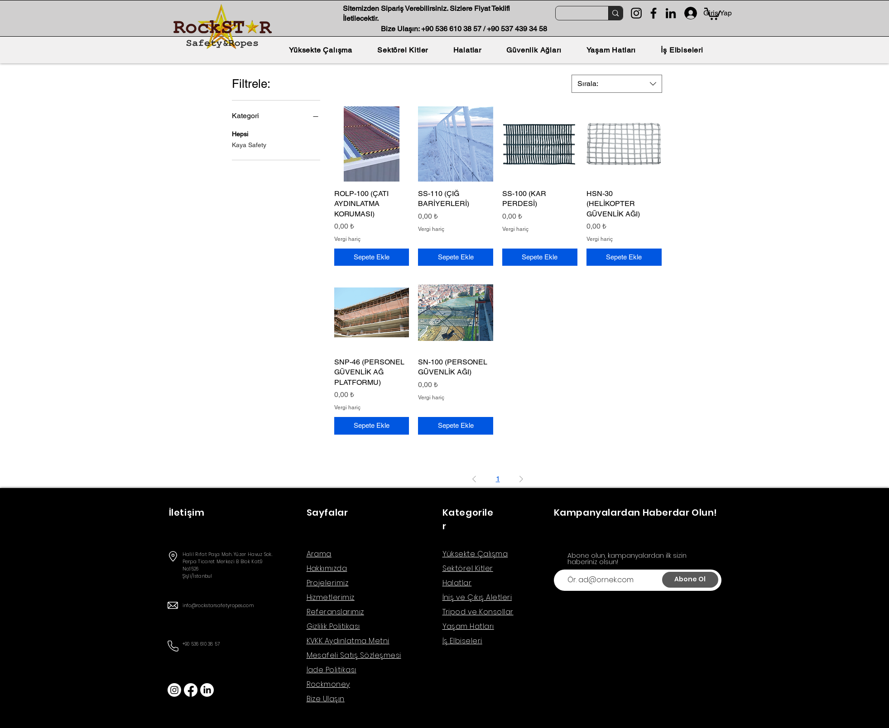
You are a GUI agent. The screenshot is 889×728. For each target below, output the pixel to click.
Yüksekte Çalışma (475, 554)
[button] (712, 13)
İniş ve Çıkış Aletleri (477, 597)
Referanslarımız (335, 612)
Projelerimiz (328, 583)
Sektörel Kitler (467, 568)
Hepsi (240, 133)
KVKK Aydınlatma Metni (348, 641)
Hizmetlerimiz (331, 597)
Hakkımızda (327, 568)
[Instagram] (636, 13)
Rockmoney (328, 684)
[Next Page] (521, 479)
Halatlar (457, 583)
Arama (319, 554)
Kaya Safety (249, 144)
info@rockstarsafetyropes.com (218, 605)
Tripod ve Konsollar (478, 612)
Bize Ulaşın (326, 699)
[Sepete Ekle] (371, 257)
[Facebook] (653, 13)
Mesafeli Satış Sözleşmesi (354, 655)
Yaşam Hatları (468, 626)
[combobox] (617, 84)
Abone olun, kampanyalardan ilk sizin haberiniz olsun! (627, 558)
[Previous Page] (474, 479)
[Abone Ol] (690, 580)
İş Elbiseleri (462, 641)
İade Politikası (331, 670)
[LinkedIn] (670, 13)
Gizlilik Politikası (333, 626)
